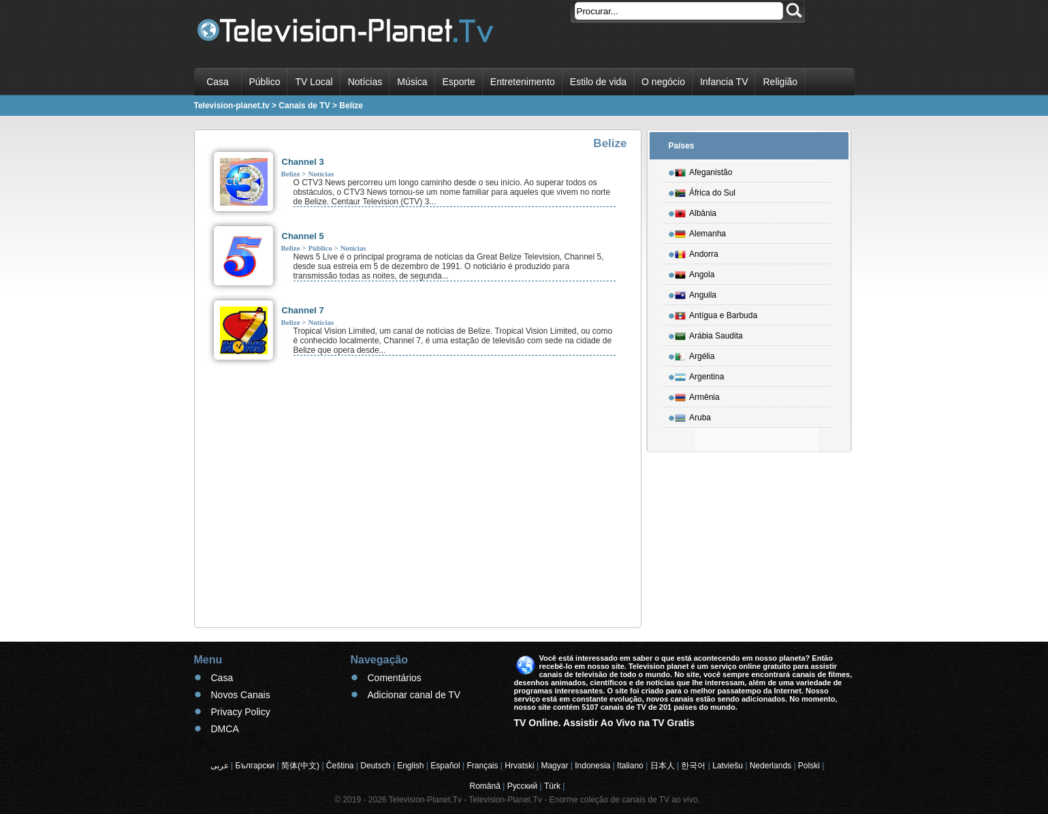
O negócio (663, 81)
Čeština (340, 765)
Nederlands (770, 765)
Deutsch (375, 765)
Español (445, 765)
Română (485, 786)
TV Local (313, 81)
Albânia (695, 211)
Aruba (693, 415)
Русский (522, 786)
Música (412, 81)
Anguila (695, 293)
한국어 (693, 765)
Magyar (554, 765)
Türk (552, 786)
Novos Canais (240, 694)
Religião (780, 81)
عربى (219, 765)
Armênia (697, 395)
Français (482, 765)
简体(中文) (300, 765)
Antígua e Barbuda (716, 313)
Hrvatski (519, 765)
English (410, 765)
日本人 (662, 765)
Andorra (696, 252)
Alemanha (700, 231)
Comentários (395, 677)
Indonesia (592, 765)
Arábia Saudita (709, 334)
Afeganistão (703, 170)
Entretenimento (522, 81)
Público (265, 81)
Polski (809, 765)
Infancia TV (724, 81)
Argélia (694, 354)
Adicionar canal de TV (414, 694)
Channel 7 (303, 310)
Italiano (630, 765)
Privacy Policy (240, 711)
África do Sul (705, 191)
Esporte (459, 81)
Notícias (365, 81)
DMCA (225, 728)
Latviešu (727, 765)
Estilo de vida (598, 81)
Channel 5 (303, 236)
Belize (290, 174)
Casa (217, 81)
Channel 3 (303, 162)
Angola (694, 272)
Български (254, 765)
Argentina (699, 374)
